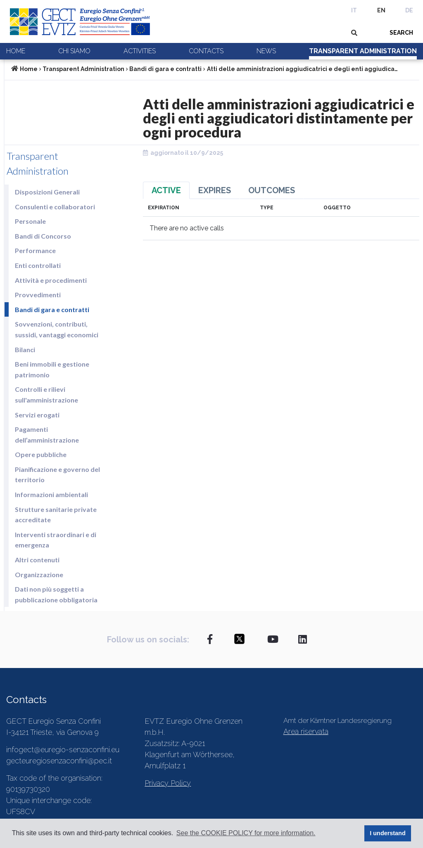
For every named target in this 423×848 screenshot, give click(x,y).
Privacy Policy (168, 783)
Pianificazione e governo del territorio (57, 474)
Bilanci (25, 349)
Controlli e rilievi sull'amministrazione (46, 394)
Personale (30, 221)
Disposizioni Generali (47, 192)
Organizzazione (39, 574)
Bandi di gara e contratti (165, 69)
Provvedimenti (38, 294)
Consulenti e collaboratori (55, 207)
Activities (140, 51)
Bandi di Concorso (43, 236)
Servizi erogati (37, 415)
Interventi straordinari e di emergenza (55, 540)
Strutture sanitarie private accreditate (56, 514)
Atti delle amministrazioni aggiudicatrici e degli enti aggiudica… (302, 69)
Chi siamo (74, 51)
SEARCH (401, 32)
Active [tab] (166, 190)
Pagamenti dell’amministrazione (47, 434)
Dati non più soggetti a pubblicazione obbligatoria (56, 594)
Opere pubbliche (41, 454)
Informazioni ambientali (51, 494)
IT (354, 10)
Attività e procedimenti (51, 280)
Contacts (206, 51)
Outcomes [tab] (271, 190)
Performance (35, 250)
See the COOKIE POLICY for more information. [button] (246, 832)
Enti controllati (38, 265)
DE (409, 10)
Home (15, 51)
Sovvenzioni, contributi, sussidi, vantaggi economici (56, 329)
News (266, 51)
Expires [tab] (214, 190)
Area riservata (305, 731)
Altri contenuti (37, 560)
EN (381, 10)
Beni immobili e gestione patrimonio (52, 369)
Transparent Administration (363, 51)
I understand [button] (387, 833)
